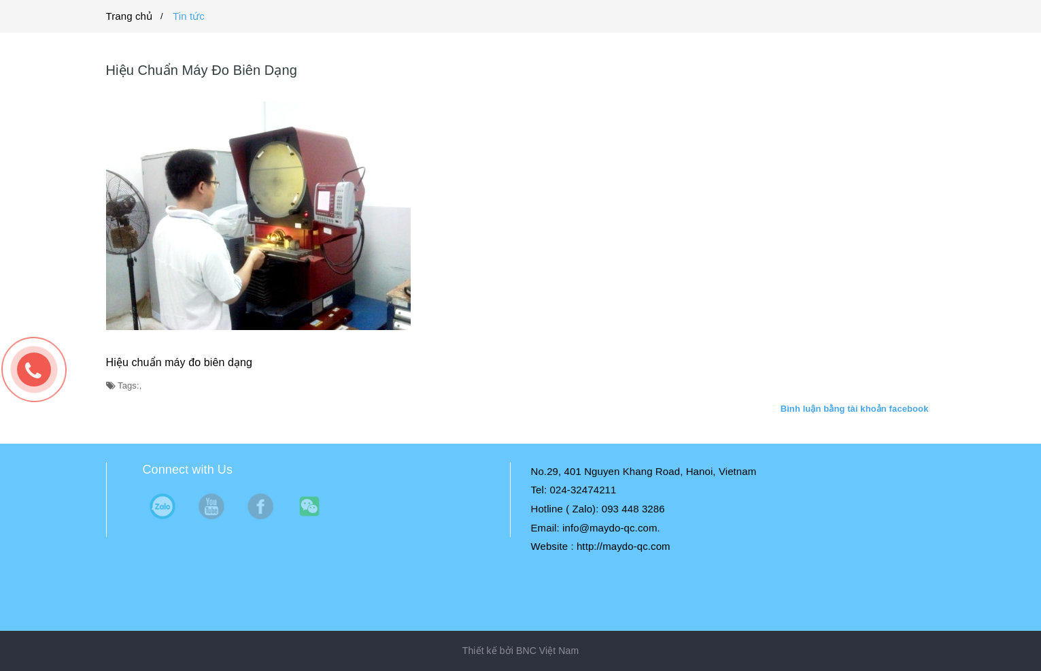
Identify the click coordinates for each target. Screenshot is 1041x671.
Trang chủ (129, 16)
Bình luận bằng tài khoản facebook (855, 409)
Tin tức (189, 16)
